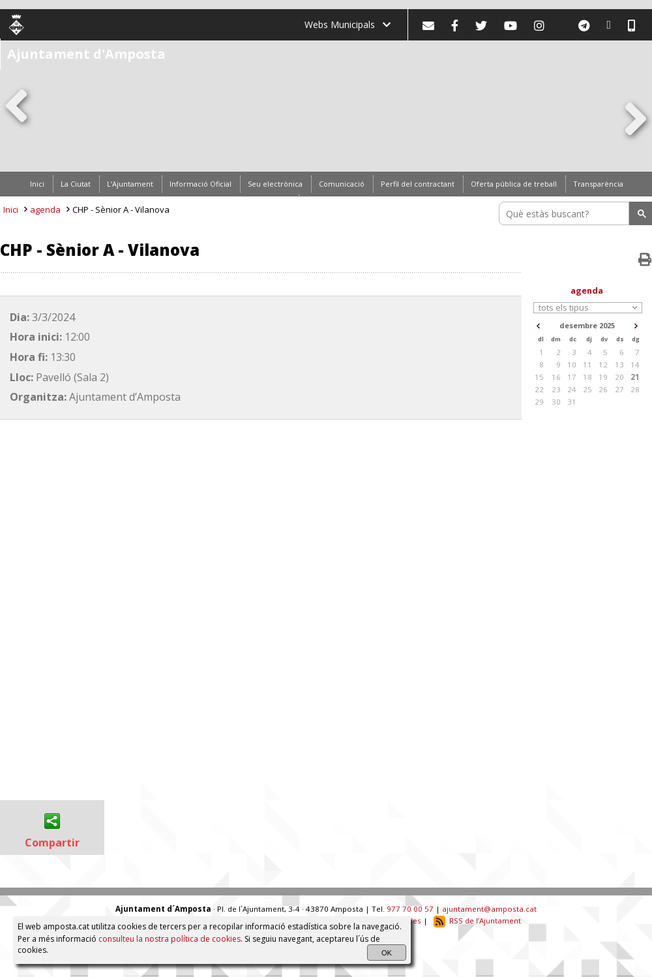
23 (556, 389)
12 (603, 364)
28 (635, 389)
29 (539, 402)
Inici (10, 209)
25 (587, 389)
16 (556, 377)
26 (603, 389)
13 (619, 364)
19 (603, 377)
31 (571, 402)
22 (539, 389)
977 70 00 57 (410, 909)
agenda (45, 209)
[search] (565, 213)
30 (556, 402)
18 (587, 377)
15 (539, 377)
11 (587, 364)
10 (571, 364)
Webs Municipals (347, 24)
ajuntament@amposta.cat (489, 909)
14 (635, 364)
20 (619, 377)
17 (571, 377)
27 (619, 389)
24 (571, 389)
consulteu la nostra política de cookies (169, 938)
